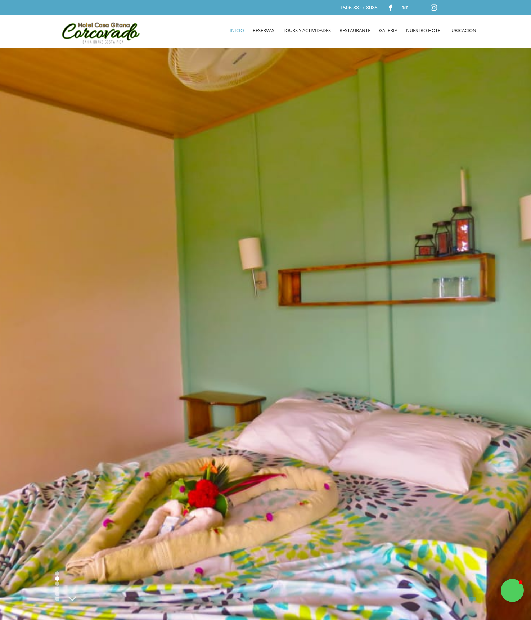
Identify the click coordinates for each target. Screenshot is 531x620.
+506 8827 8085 (359, 7)
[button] (512, 590)
